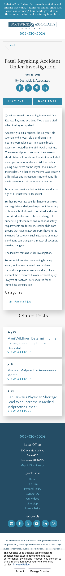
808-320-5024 (32, 34)
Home (32, 479)
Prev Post (17, 100)
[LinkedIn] (45, 523)
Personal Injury (22, 301)
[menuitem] (32, 479)
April (12, 45)
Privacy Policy (32, 508)
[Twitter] (28, 523)
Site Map (32, 503)
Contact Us (32, 493)
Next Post (47, 100)
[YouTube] (37, 523)
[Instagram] (53, 523)
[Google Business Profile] (11, 523)
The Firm (32, 484)
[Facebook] (20, 523)
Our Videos (32, 498)
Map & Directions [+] (33, 465)
